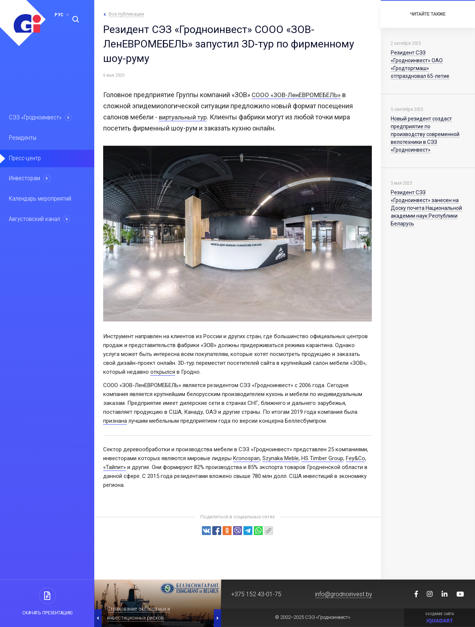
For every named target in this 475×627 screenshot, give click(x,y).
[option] (157, 603)
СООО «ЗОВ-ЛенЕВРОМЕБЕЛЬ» (299, 95)
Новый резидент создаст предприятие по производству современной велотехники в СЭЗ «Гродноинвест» (425, 134)
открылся (162, 372)
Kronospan (246, 458)
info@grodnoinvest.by (343, 594)
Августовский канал (38, 223)
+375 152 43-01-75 (256, 594)
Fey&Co (355, 458)
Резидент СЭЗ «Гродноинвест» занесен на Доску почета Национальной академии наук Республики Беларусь (426, 208)
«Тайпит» (114, 467)
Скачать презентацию (47, 613)
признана (115, 421)
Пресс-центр (29, 160)
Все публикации (126, 14)
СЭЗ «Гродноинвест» (39, 118)
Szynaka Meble (280, 458)
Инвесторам (28, 181)
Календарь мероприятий (44, 202)
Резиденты (26, 139)
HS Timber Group (322, 458)
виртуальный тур (184, 117)
